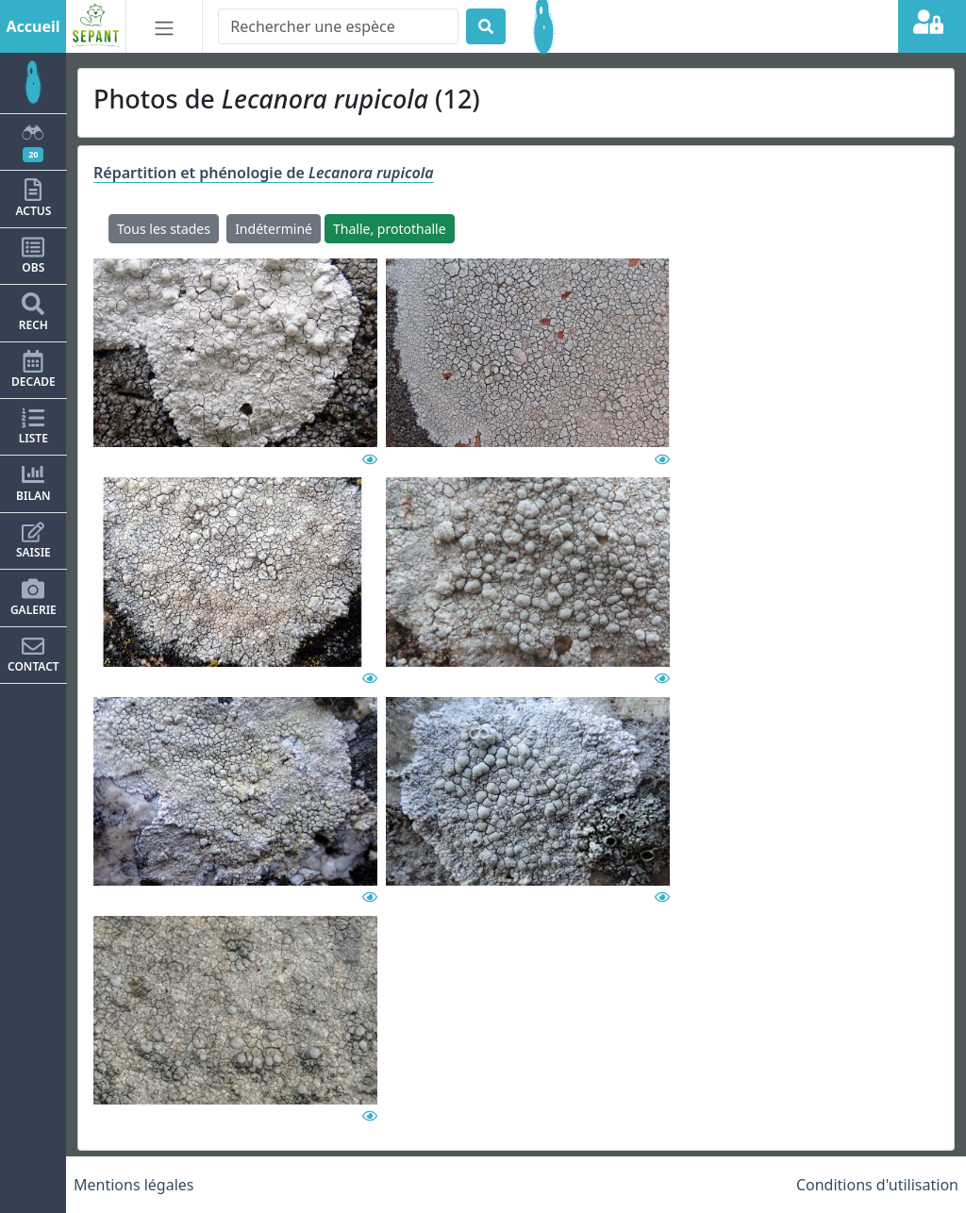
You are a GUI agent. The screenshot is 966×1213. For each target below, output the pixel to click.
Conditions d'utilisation (877, 1184)
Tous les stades (163, 229)
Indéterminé (273, 229)
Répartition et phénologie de (263, 172)
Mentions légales (134, 1184)
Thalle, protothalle (389, 229)
